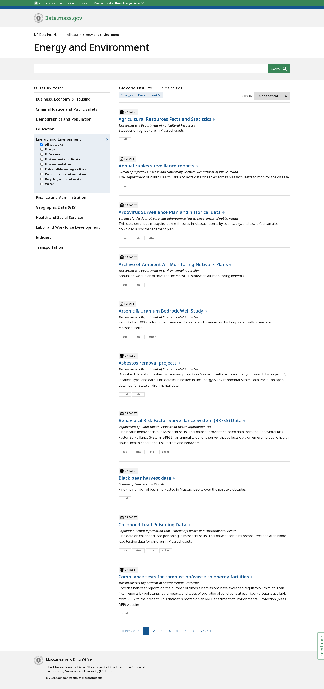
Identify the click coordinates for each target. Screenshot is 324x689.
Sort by (247, 96)
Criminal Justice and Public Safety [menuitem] (67, 109)
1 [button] (146, 630)
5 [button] (177, 630)
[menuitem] (41, 144)
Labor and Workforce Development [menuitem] (68, 227)
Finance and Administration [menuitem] (61, 197)
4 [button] (170, 630)
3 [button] (162, 630)
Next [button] (204, 630)
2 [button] (154, 630)
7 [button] (193, 630)
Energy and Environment (142, 95)
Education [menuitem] (45, 128)
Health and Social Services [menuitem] (60, 217)
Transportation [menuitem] (49, 247)
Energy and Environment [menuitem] (58, 139)
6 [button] (185, 630)
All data (72, 34)
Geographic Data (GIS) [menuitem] (56, 207)
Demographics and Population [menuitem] (63, 119)
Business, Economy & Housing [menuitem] (63, 99)
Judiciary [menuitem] (44, 237)
